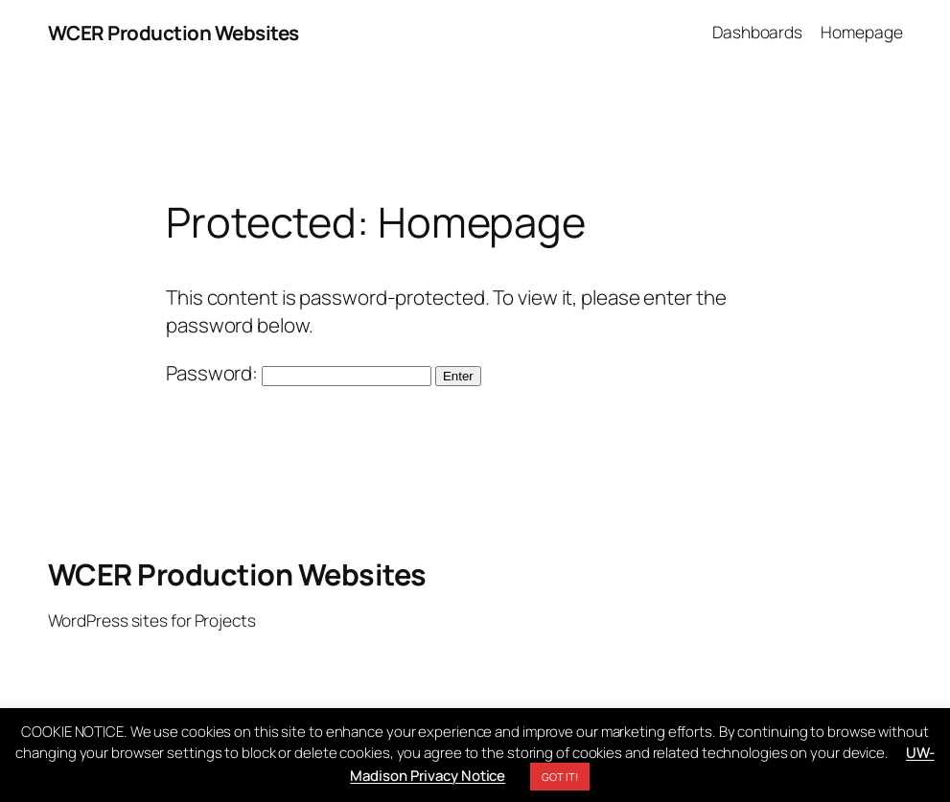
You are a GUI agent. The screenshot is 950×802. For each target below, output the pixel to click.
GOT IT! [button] (559, 776)
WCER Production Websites (173, 32)
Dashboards (757, 32)
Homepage (861, 32)
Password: (298, 372)
